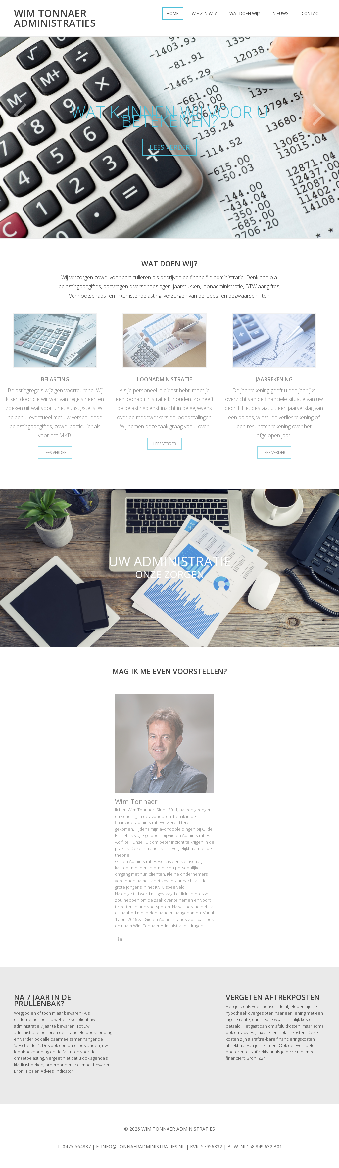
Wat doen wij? (244, 13)
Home (173, 13)
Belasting (52, 379)
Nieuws (281, 13)
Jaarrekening (277, 379)
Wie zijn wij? (204, 13)
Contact (311, 13)
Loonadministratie (164, 379)
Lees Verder (52, 452)
